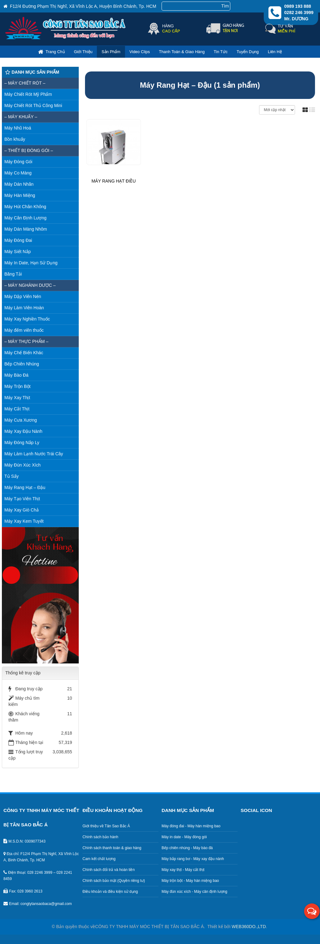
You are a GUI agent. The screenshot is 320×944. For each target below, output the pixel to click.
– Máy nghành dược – (30, 285)
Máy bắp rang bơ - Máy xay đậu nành (193, 859)
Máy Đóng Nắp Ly (21, 442)
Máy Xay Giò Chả (21, 509)
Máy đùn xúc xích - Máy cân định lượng (194, 891)
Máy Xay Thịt (17, 397)
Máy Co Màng (18, 172)
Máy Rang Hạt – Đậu (24, 487)
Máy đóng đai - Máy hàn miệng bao (191, 826)
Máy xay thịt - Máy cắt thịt (183, 870)
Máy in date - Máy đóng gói (184, 837)
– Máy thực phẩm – (26, 341)
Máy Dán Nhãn (18, 184)
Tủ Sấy (11, 476)
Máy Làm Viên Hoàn (24, 307)
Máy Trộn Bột (17, 386)
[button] (312, 911)
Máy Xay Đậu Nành (23, 431)
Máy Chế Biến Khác (23, 352)
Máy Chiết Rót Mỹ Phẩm (28, 94)
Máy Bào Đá (16, 375)
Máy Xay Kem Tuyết (23, 521)
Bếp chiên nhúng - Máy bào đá (187, 848)
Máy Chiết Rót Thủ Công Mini (33, 105)
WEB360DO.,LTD (249, 926)
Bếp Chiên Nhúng (21, 363)
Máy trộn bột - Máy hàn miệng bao (190, 880)
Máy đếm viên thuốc (24, 330)
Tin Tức (221, 51)
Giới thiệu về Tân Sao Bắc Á (106, 826)
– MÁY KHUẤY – (20, 116)
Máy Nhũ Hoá (17, 127)
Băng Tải (13, 273)
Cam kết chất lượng (99, 859)
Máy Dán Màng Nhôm (25, 229)
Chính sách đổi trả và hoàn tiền (108, 870)
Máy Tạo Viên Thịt (22, 498)
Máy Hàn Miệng (19, 195)
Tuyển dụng (248, 51)
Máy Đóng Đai (18, 240)
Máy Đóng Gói (18, 161)
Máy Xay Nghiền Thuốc (27, 318)
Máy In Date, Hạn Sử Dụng (31, 262)
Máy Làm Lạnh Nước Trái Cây (33, 453)
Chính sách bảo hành (100, 837)
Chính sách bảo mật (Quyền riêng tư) (113, 880)
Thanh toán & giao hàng (181, 51)
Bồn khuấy (14, 139)
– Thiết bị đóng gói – (28, 150)
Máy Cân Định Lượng (25, 217)
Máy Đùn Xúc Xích (22, 464)
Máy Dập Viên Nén (22, 296)
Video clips (139, 51)
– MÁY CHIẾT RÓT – (24, 83)
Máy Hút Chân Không (25, 206)
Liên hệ (275, 51)
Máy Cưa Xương (20, 420)
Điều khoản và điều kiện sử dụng (110, 891)
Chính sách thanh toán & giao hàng (111, 848)
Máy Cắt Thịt (16, 408)
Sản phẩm (111, 51)
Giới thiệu (83, 51)
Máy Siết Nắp (17, 251)
